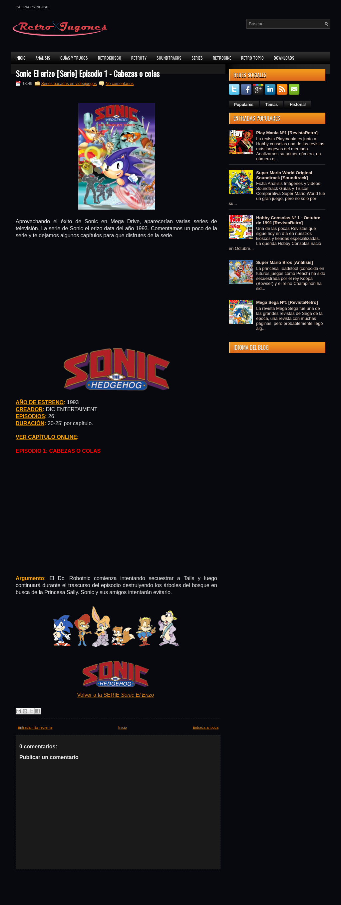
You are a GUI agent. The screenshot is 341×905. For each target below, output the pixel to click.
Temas (271, 104)
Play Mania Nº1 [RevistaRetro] (287, 132)
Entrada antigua (205, 727)
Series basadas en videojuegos (69, 83)
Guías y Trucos (74, 58)
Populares (243, 104)
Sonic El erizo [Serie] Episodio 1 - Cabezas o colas (88, 73)
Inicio (21, 58)
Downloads (284, 58)
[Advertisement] (116, 292)
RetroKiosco (109, 58)
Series (197, 58)
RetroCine (222, 58)
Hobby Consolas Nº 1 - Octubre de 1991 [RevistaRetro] (288, 220)
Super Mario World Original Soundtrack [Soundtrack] (284, 175)
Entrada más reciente (35, 727)
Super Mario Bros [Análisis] (284, 262)
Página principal (32, 7)
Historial (298, 104)
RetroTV (139, 58)
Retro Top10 (252, 58)
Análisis (43, 58)
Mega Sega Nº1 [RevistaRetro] (287, 302)
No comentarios (120, 83)
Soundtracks (169, 58)
